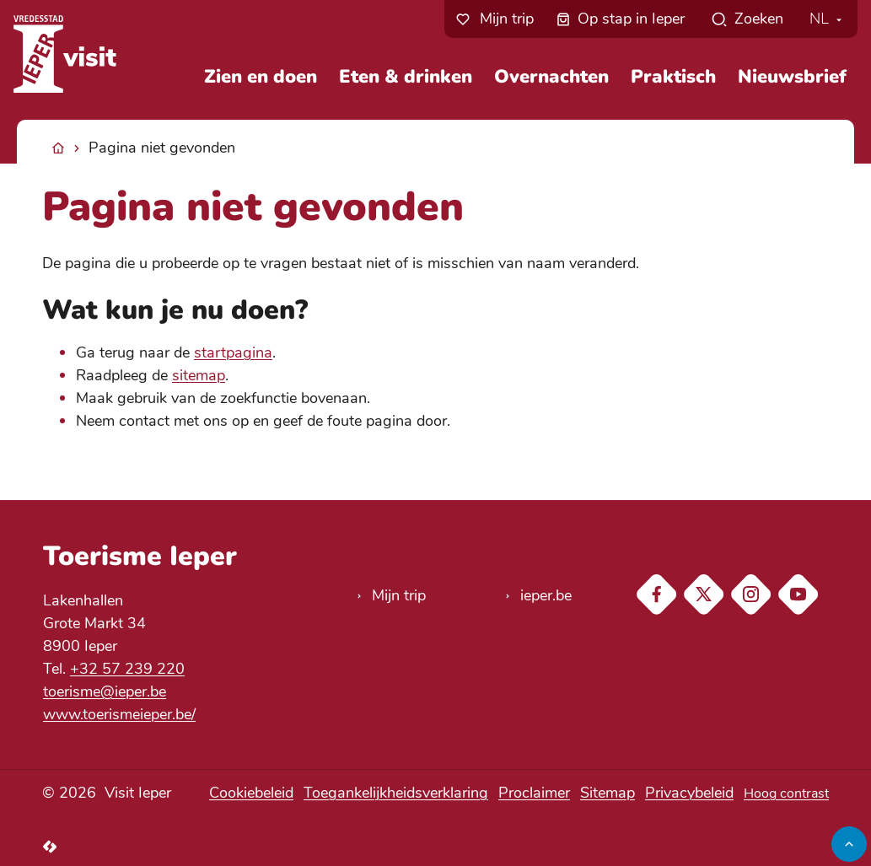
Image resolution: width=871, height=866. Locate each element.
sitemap (198, 375)
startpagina (233, 352)
